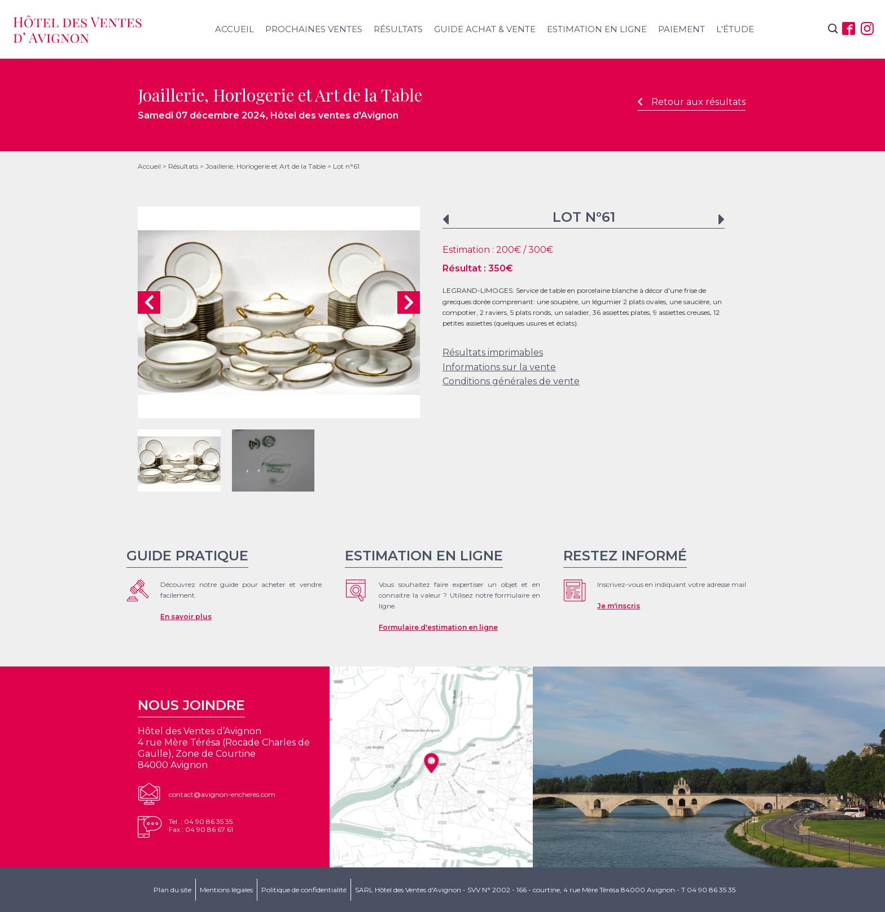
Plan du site (172, 889)
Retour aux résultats (691, 102)
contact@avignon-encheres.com (222, 794)
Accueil (234, 29)
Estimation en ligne (597, 29)
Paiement (681, 29)
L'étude (735, 29)
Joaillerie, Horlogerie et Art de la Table (265, 166)
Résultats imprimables (492, 352)
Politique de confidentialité (304, 889)
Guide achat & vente (485, 29)
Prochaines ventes (313, 29)
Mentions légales (226, 889)
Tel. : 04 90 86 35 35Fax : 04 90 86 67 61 (201, 825)
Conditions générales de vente (511, 381)
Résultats (398, 29)
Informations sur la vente (499, 367)
